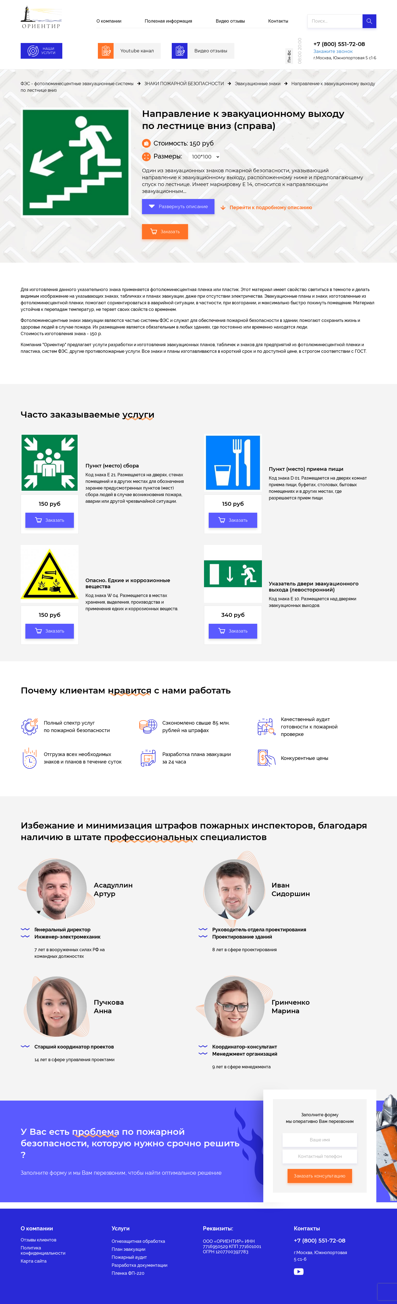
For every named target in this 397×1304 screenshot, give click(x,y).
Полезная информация (168, 21)
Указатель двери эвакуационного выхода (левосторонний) (314, 591)
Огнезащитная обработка (138, 1241)
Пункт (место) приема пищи (306, 470)
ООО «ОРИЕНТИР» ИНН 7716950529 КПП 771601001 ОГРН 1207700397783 (232, 1246)
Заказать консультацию (319, 1182)
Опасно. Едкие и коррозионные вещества (127, 587)
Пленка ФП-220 (128, 1273)
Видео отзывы (230, 21)
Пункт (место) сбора (112, 467)
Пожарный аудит (129, 1257)
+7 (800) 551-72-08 (339, 44)
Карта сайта (34, 1261)
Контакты (278, 21)
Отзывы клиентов (38, 1240)
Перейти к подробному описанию (272, 207)
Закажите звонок (333, 51)
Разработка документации (139, 1265)
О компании (108, 21)
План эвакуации (128, 1249)
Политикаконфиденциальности (43, 1250)
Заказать (165, 231)
